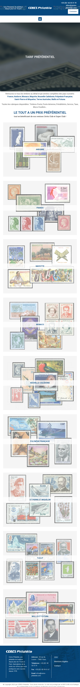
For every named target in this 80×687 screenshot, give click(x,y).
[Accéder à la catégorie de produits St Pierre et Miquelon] (40, 500)
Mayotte (33, 96)
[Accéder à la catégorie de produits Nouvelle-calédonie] (40, 383)
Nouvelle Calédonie (46, 96)
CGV (56, 657)
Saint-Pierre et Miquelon (25, 99)
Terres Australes (43, 99)
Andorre (17, 96)
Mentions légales (61, 661)
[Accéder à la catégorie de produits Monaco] (40, 325)
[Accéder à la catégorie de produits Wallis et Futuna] (40, 616)
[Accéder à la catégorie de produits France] (40, 208)
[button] (40, 19)
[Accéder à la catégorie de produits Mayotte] (40, 266)
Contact (57, 666)
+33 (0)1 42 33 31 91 (69, 3)
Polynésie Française (63, 96)
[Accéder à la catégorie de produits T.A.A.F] (40, 558)
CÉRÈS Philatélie (23, 684)
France (10, 96)
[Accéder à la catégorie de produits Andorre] (40, 149)
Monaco (25, 96)
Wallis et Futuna (58, 99)
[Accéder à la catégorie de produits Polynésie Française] (40, 441)
